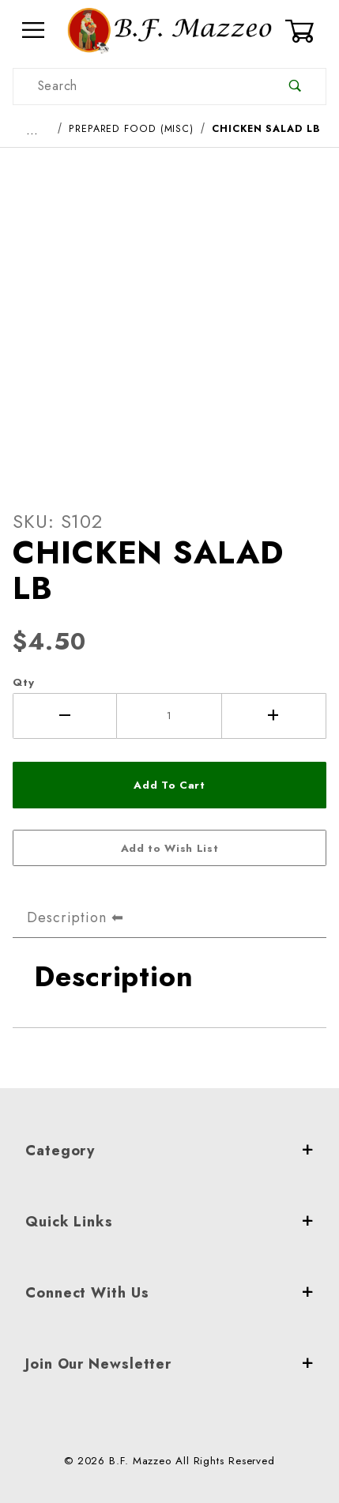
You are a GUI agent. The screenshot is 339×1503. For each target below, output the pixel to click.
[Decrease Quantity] (65, 716)
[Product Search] (139, 86)
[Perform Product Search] (295, 86)
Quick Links (169, 1221)
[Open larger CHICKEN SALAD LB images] (169, 315)
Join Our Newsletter (169, 1364)
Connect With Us (169, 1293)
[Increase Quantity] (274, 716)
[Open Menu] (34, 30)
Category (169, 1150)
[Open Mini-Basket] (305, 31)
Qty (24, 682)
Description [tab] (67, 917)
